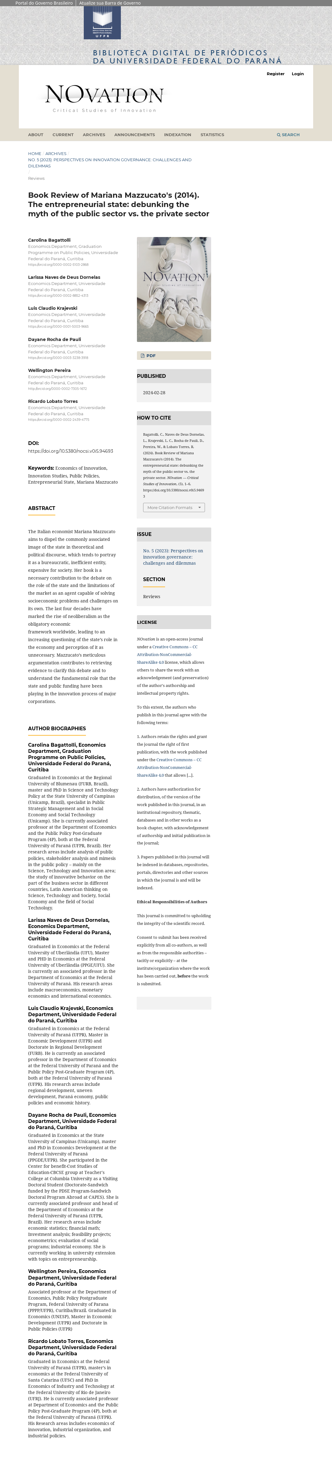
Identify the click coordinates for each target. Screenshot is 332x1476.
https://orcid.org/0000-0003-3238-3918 (58, 358)
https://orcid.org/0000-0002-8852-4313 (58, 296)
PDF (150, 355)
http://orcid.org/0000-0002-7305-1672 (57, 389)
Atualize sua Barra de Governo (110, 3)
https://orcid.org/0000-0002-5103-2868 (58, 265)
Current (63, 134)
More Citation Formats (169, 507)
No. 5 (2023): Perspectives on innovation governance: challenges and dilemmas (110, 162)
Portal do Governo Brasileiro (44, 3)
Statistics (212, 134)
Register (276, 73)
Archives (94, 134)
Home (34, 153)
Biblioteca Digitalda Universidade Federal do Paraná (188, 57)
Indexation (177, 134)
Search (288, 134)
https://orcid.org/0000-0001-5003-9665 (58, 327)
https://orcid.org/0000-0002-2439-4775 (58, 420)
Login (298, 73)
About (35, 134)
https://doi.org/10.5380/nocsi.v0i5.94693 (70, 451)
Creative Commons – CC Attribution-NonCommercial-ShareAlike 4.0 (167, 654)
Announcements (134, 134)
